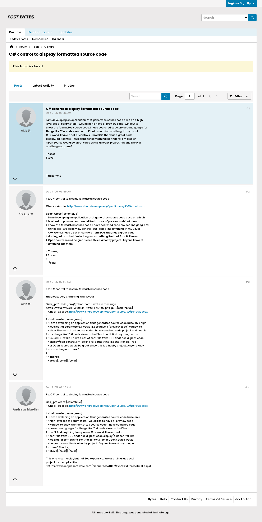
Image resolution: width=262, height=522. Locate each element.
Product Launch (40, 32)
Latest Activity (43, 85)
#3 (248, 282)
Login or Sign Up (241, 3)
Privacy (196, 499)
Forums (15, 32)
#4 (247, 387)
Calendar (58, 39)
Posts (18, 85)
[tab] (18, 85)
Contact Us (179, 499)
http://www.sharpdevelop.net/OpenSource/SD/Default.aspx (106, 206)
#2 (248, 191)
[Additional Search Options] (246, 17)
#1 (248, 108)
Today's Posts (19, 39)
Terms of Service (219, 499)
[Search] (224, 17)
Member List (40, 39)
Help (163, 499)
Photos (69, 85)
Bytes (152, 499)
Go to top (243, 499)
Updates (66, 32)
